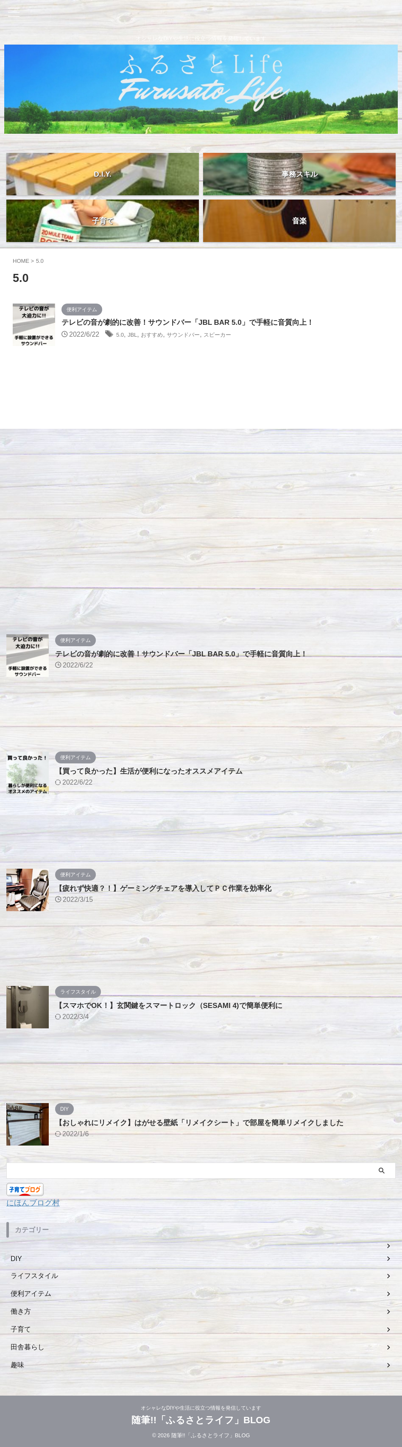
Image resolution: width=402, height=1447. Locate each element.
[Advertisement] (196, 509)
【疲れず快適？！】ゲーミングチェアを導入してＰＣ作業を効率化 (169, 888)
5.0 (121, 335)
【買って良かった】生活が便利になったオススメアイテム (154, 771)
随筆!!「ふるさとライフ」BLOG (200, 1419)
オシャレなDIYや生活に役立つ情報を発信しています (201, 1407)
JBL (135, 335)
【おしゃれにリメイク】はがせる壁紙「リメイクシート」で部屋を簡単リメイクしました (207, 1122)
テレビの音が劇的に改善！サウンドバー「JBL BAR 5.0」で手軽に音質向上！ (195, 323)
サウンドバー (196, 335)
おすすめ (158, 335)
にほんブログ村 (36, 1202)
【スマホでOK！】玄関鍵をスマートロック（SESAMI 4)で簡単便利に (175, 1005)
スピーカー (237, 335)
